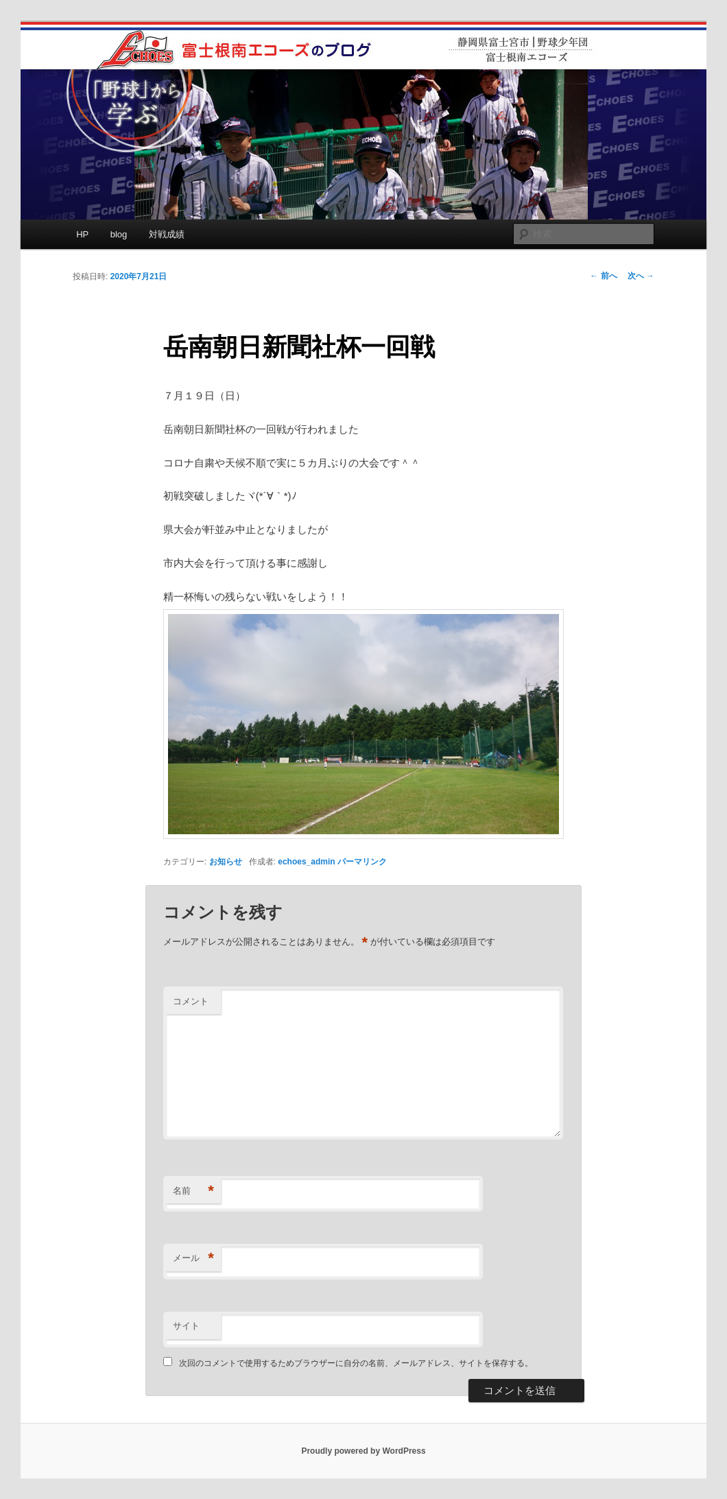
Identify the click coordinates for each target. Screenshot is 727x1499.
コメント (190, 1001)
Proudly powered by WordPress (363, 1451)
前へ (603, 276)
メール (193, 1258)
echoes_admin (306, 861)
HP (82, 234)
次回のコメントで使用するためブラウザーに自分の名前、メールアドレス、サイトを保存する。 (356, 1363)
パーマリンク (362, 861)
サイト (186, 1326)
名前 (193, 1191)
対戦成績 (166, 234)
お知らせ (225, 861)
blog (119, 234)
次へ (641, 276)
